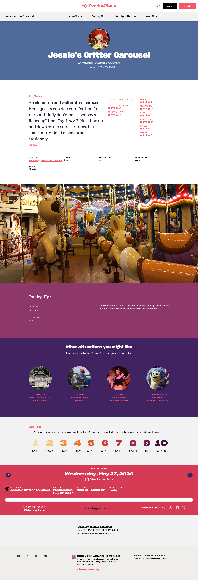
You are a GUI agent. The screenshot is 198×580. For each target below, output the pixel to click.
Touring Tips (98, 16)
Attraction (87, 62)
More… (33, 145)
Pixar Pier (33, 160)
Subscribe (187, 6)
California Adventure (108, 62)
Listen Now (89, 569)
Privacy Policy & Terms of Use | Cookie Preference (150, 558)
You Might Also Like (125, 16)
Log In (169, 6)
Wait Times (152, 16)
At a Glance (75, 16)
